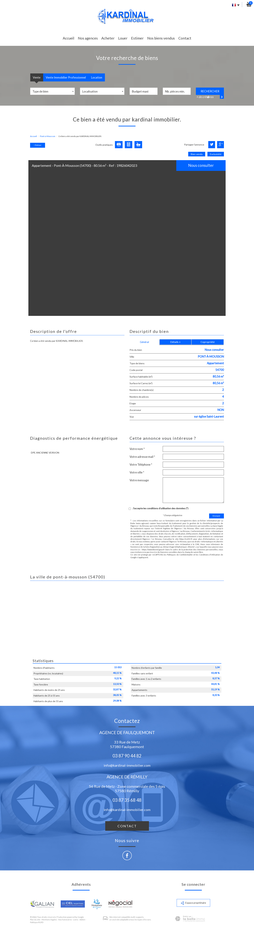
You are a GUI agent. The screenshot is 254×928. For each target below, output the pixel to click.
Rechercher (210, 91)
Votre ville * (137, 472)
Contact (184, 38)
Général (144, 341)
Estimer (137, 38)
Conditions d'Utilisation (209, 555)
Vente (36, 77)
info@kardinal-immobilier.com (127, 765)
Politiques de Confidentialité (180, 555)
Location (96, 77)
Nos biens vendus (161, 38)
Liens (75, 919)
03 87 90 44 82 (127, 755)
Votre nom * (137, 449)
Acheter (108, 38)
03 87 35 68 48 (127, 800)
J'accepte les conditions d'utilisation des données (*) (160, 508)
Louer (123, 38)
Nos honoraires (65, 919)
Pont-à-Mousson (47, 136)
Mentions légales (49, 919)
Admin (82, 919)
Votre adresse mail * (142, 456)
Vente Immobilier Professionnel (66, 77)
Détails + (175, 341)
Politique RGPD (36, 922)
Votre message (139, 480)
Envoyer (216, 516)
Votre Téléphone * (141, 464)
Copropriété (208, 341)
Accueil (68, 38)
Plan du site (35, 919)
